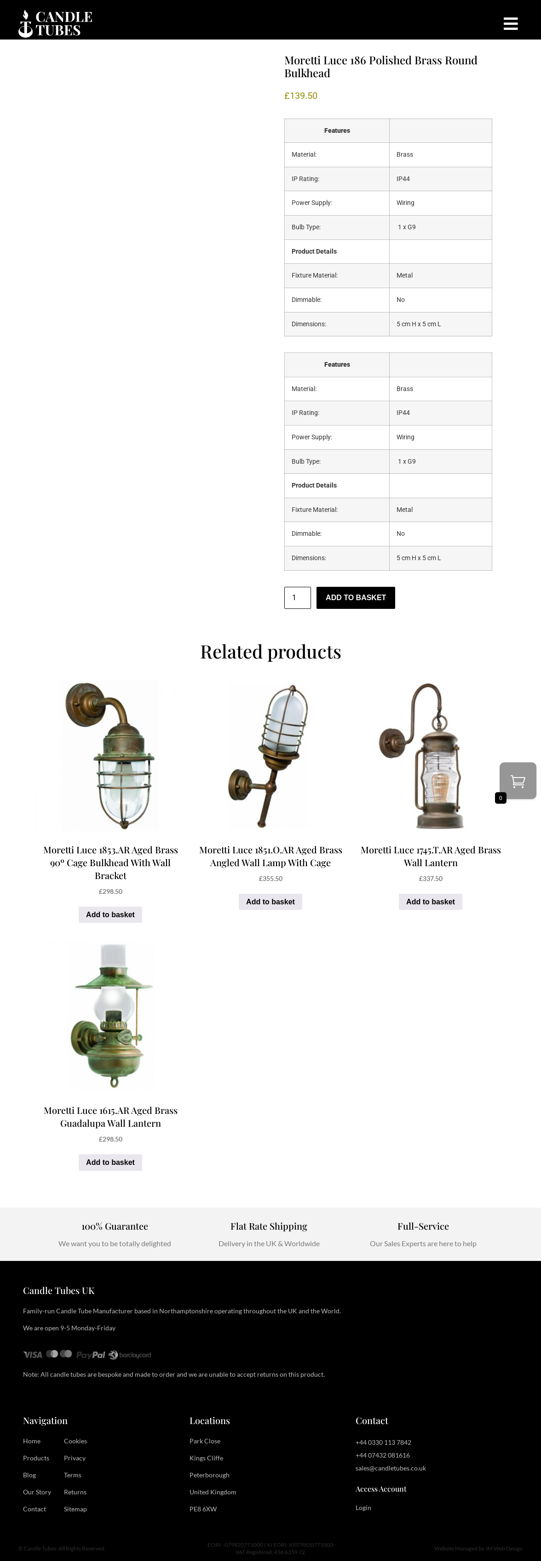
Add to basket (356, 598)
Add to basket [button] (110, 915)
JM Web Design (504, 1548)
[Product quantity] (297, 598)
